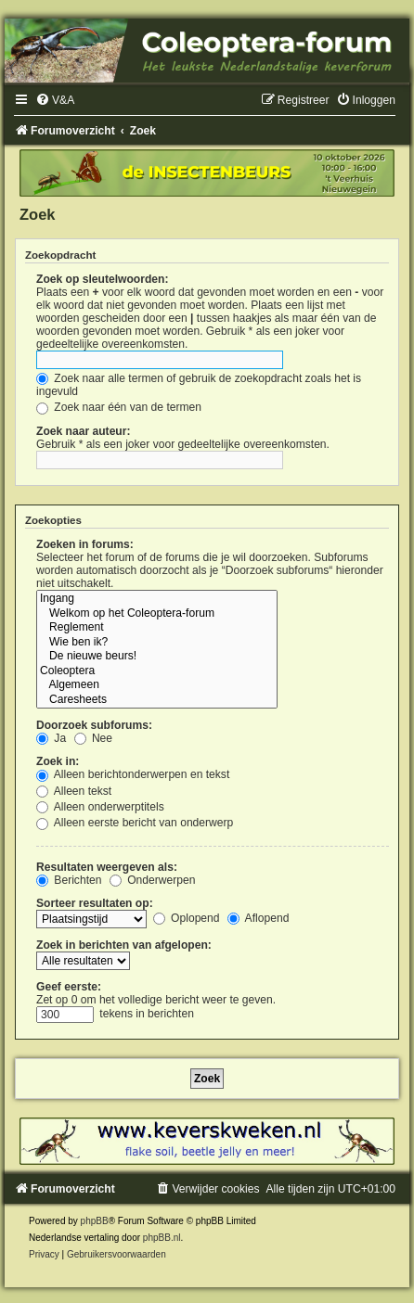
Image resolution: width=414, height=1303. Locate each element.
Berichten (68, 880)
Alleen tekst (73, 791)
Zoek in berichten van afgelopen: (124, 945)
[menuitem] (54, 100)
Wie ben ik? (157, 642)
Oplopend (186, 918)
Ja (51, 738)
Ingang (157, 599)
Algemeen (157, 685)
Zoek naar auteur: (83, 431)
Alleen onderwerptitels (100, 806)
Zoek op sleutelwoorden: (102, 279)
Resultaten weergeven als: (106, 867)
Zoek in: (57, 761)
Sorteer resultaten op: (94, 903)
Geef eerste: (68, 986)
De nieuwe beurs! (157, 656)
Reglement (157, 627)
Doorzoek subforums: (94, 725)
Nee (93, 738)
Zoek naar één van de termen (118, 407)
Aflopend (258, 918)
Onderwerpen (153, 880)
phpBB (95, 1221)
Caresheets (157, 700)
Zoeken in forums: (85, 544)
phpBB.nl (162, 1238)
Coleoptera (157, 671)
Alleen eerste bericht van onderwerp (134, 822)
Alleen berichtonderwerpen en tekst (132, 774)
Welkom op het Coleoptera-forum (157, 614)
